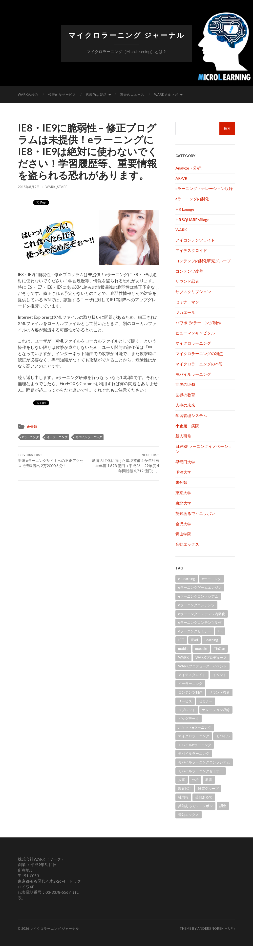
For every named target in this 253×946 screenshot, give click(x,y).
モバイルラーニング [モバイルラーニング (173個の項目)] (193, 753)
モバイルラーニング (88, 437)
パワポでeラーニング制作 (198, 322)
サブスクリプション (193, 291)
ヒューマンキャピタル (195, 332)
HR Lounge (184, 209)
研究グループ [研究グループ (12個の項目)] (208, 788)
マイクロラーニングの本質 (199, 363)
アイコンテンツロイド (195, 240)
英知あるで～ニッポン (195, 513)
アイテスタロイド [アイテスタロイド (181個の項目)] (192, 675)
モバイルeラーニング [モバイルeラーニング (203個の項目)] (194, 745)
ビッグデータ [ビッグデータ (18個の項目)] (188, 718)
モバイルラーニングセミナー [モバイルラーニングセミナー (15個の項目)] (200, 771)
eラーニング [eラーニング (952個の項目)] (211, 579)
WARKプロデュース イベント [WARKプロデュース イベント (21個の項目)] (202, 666)
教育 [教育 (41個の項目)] (208, 779)
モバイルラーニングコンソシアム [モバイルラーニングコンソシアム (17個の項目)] (204, 762)
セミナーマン (187, 302)
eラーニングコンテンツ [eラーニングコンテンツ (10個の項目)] (196, 605)
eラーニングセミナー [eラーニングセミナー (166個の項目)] (194, 631)
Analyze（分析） (190, 168)
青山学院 (183, 533)
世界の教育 (185, 394)
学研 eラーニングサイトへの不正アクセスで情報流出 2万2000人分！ (52, 460)
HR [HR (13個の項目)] (220, 631)
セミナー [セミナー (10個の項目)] (205, 701)
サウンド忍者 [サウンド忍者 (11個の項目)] (219, 692)
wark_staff (56, 187)
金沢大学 (183, 523)
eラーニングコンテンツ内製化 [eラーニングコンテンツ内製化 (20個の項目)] (201, 614)
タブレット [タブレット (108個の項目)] (186, 710)
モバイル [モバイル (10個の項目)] (223, 736)
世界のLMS (185, 384)
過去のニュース (132, 94)
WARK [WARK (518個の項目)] (183, 657)
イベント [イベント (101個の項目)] (219, 675)
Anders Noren (210, 928)
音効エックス (187, 544)
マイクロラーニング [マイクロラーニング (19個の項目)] (193, 736)
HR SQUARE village (192, 219)
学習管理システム (191, 415)
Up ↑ (231, 928)
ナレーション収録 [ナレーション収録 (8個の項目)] (216, 710)
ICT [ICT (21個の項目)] (181, 640)
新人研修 (183, 436)
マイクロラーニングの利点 (199, 353)
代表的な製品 (96, 94)
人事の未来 (185, 405)
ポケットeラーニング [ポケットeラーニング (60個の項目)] (194, 727)
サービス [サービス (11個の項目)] (185, 701)
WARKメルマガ (166, 94)
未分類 (32, 427)
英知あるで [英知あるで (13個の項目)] (203, 797)
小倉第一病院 (187, 425)
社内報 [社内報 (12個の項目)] (183, 797)
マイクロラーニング (193, 343)
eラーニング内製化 (192, 198)
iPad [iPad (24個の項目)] (194, 640)
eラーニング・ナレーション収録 (204, 188)
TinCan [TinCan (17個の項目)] (219, 648)
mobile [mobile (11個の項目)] (183, 648)
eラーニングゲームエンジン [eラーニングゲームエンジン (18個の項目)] (200, 587)
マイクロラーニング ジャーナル (126, 35)
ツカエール (185, 312)
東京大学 (183, 492)
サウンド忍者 (187, 281)
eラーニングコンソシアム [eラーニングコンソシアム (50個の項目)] (198, 596)
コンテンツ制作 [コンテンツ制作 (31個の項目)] (190, 692)
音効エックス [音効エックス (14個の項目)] (188, 815)
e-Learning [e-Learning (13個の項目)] (186, 579)
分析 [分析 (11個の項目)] (195, 779)
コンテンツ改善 (189, 271)
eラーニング (30, 437)
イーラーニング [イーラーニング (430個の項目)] (190, 683)
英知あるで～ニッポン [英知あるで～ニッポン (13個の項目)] (195, 806)
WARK (181, 229)
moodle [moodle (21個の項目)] (201, 648)
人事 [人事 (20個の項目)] (181, 779)
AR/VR (181, 178)
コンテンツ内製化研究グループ (203, 260)
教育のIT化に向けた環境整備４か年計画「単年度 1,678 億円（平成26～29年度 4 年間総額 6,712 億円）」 (124, 463)
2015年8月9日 (29, 187)
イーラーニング (57, 437)
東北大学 (183, 503)
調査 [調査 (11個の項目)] (222, 806)
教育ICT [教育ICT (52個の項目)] (184, 788)
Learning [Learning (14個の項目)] (211, 640)
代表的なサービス (62, 94)
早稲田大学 (185, 461)
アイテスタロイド (191, 250)
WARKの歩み (28, 94)
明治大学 (183, 472)
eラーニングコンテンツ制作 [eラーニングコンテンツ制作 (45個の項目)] (200, 622)
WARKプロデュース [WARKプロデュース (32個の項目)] (211, 657)
